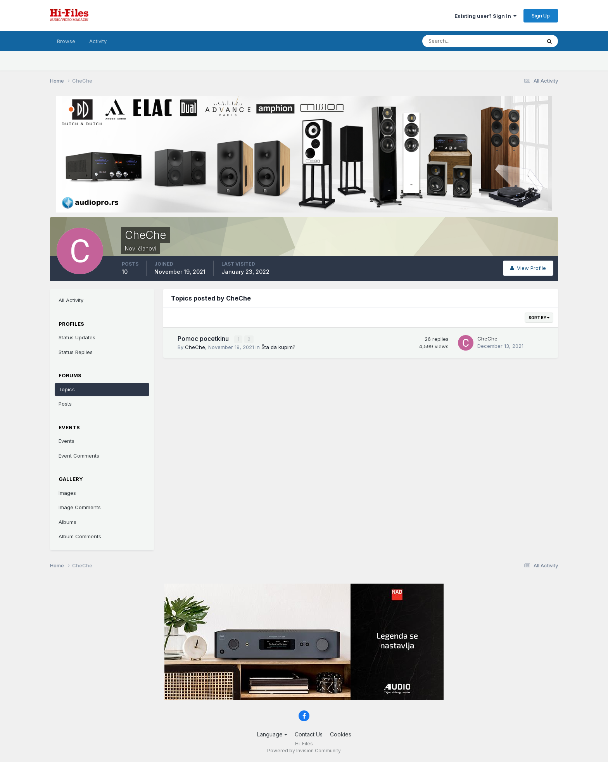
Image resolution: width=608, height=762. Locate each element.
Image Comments (80, 507)
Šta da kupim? (278, 347)
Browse (66, 41)
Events (66, 441)
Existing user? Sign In (485, 16)
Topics (67, 389)
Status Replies (76, 352)
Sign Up (541, 15)
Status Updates (77, 337)
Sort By (539, 317)
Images (67, 493)
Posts (65, 404)
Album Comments (80, 536)
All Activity (71, 300)
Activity (98, 41)
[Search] (456, 41)
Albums (67, 522)
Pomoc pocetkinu (204, 338)
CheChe (195, 347)
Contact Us (309, 734)
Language (272, 734)
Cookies (340, 734)
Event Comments (79, 456)
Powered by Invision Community (304, 750)
